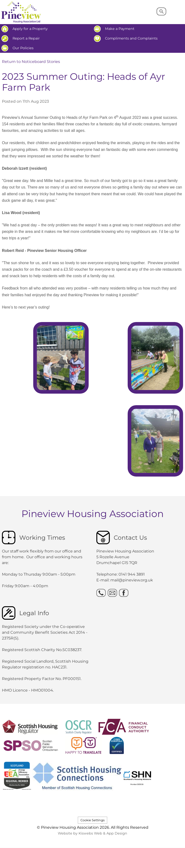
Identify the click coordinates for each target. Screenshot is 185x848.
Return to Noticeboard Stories (31, 61)
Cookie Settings (92, 820)
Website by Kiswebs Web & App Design (92, 833)
